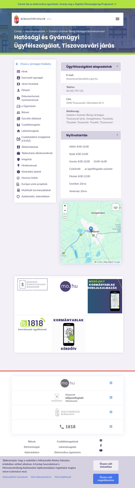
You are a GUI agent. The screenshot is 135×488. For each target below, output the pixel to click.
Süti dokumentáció (41, 477)
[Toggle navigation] (117, 19)
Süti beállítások (63, 477)
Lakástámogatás (67, 447)
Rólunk (32, 441)
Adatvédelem (31, 452)
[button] (91, 66)
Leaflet (98, 262)
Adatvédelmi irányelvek (15, 477)
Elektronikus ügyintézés (67, 452)
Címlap (18, 31)
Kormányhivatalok (29, 19)
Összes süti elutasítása (106, 465)
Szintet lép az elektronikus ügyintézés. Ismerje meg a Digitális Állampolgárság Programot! (67, 4)
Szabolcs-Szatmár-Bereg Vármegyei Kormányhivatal (77, 31)
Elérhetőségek (32, 447)
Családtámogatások (67, 441)
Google (117, 262)
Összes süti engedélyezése (106, 479)
